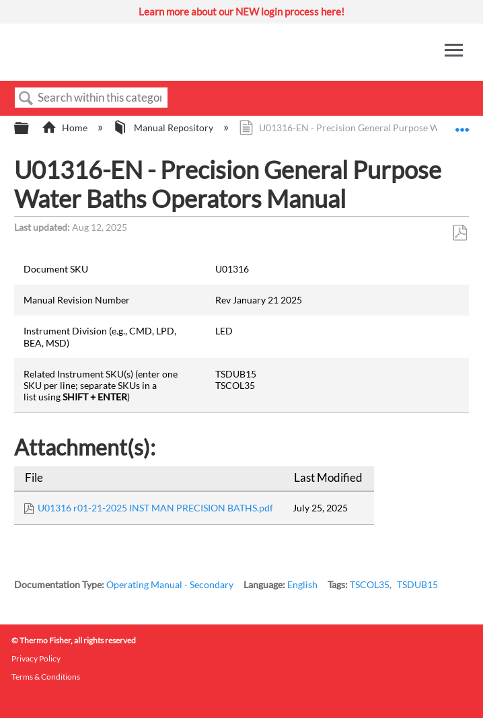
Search (26, 98)
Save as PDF (459, 233)
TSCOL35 (369, 584)
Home (65, 127)
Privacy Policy (36, 658)
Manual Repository (164, 127)
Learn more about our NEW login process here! (241, 11)
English (302, 584)
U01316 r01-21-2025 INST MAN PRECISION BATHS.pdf (155, 507)
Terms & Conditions (45, 677)
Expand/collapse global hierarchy (30, 128)
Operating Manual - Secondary (169, 584)
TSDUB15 (417, 584)
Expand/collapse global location (462, 124)
